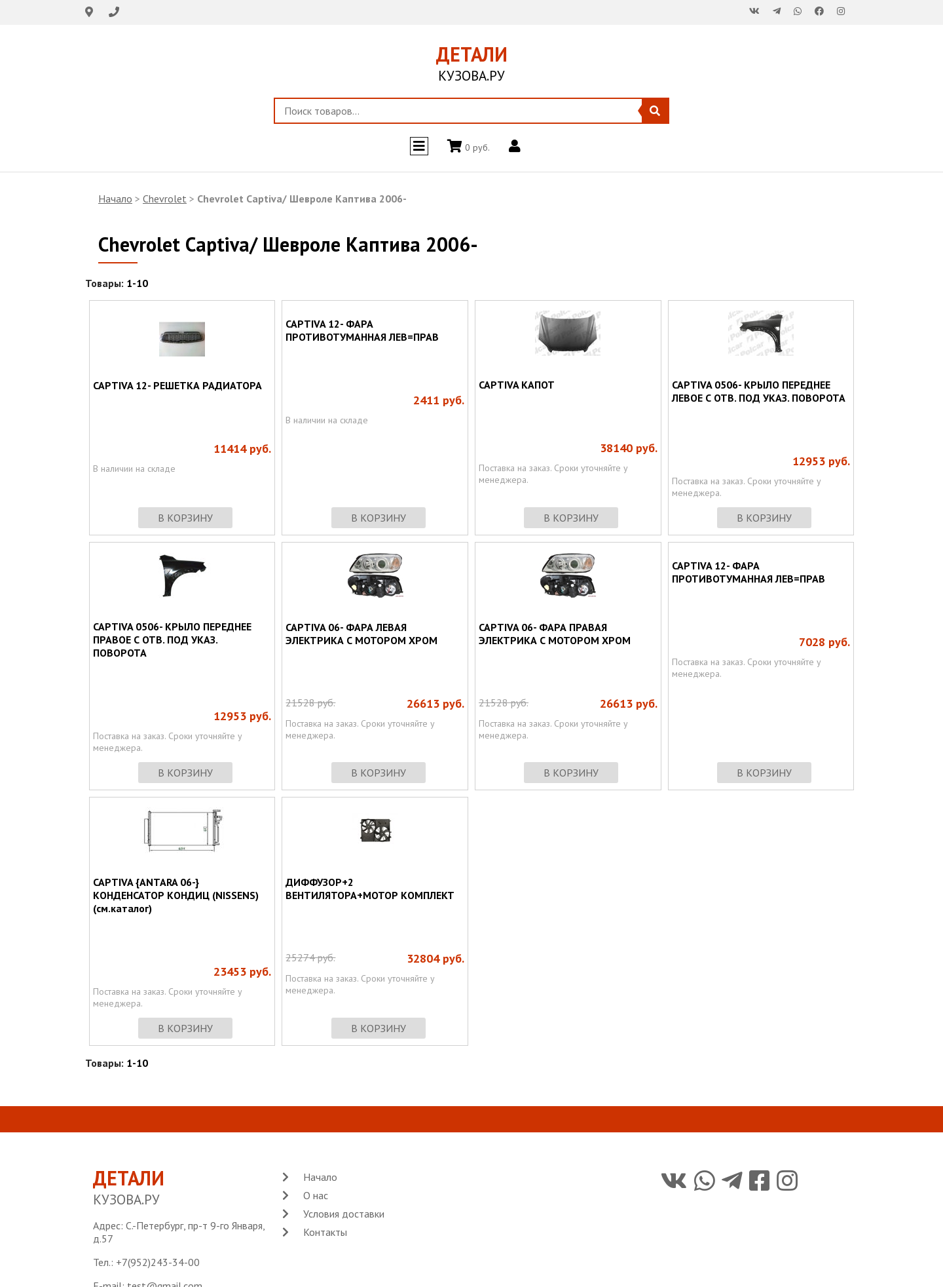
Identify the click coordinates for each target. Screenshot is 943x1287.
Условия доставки (343, 1213)
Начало (115, 198)
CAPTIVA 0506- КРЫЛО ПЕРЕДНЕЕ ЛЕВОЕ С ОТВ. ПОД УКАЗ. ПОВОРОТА (758, 391)
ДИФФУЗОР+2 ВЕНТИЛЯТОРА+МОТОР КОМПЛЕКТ (370, 888)
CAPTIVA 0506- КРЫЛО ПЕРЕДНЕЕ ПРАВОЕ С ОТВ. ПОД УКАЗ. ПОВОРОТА (172, 639)
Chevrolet (165, 198)
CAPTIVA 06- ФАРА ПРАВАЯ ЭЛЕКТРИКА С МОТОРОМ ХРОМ (555, 634)
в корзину (185, 517)
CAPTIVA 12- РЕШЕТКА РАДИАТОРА (177, 385)
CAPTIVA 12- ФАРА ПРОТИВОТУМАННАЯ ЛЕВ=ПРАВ (362, 330)
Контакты (325, 1232)
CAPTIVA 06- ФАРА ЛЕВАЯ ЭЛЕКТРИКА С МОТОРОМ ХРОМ (361, 634)
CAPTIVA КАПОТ (517, 384)
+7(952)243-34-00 (158, 1262)
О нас (315, 1195)
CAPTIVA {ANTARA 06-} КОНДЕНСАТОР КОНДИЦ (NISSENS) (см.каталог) (176, 895)
